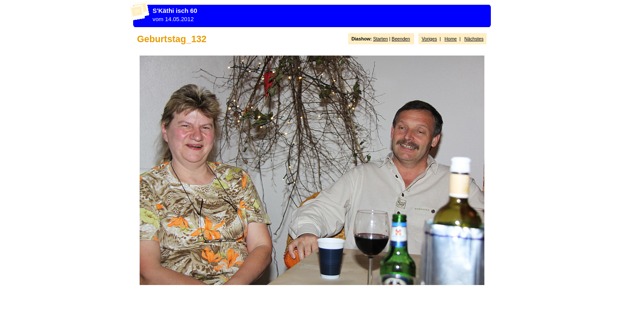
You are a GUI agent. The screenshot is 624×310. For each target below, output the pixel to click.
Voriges (429, 38)
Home (451, 38)
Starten (380, 38)
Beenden (401, 38)
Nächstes (474, 38)
